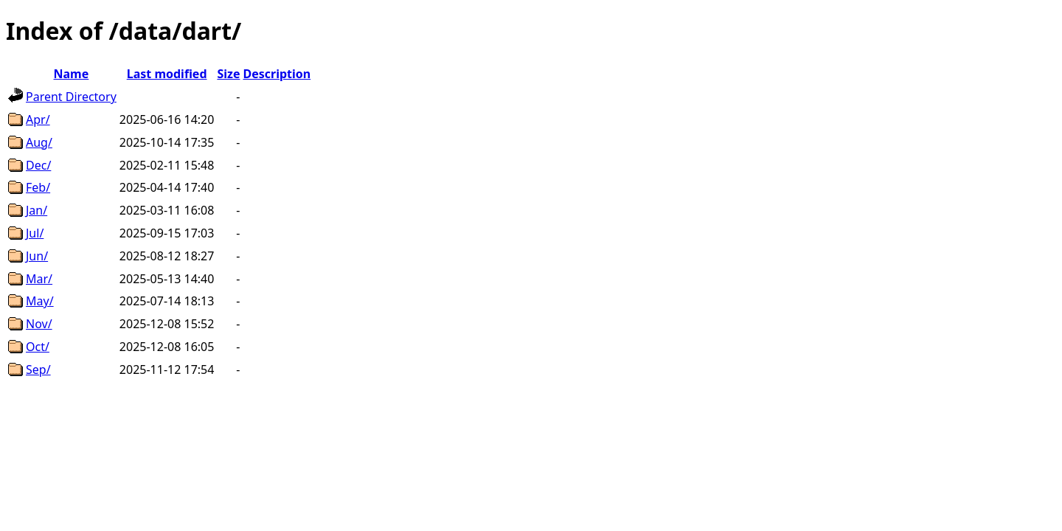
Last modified (167, 74)
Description (276, 74)
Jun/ (37, 256)
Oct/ (37, 347)
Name (71, 74)
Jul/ (35, 233)
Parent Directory (71, 96)
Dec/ (38, 165)
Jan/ (36, 210)
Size (228, 74)
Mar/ (39, 279)
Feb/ (38, 187)
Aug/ (39, 142)
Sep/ (38, 369)
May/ (40, 301)
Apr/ (38, 119)
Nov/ (39, 324)
